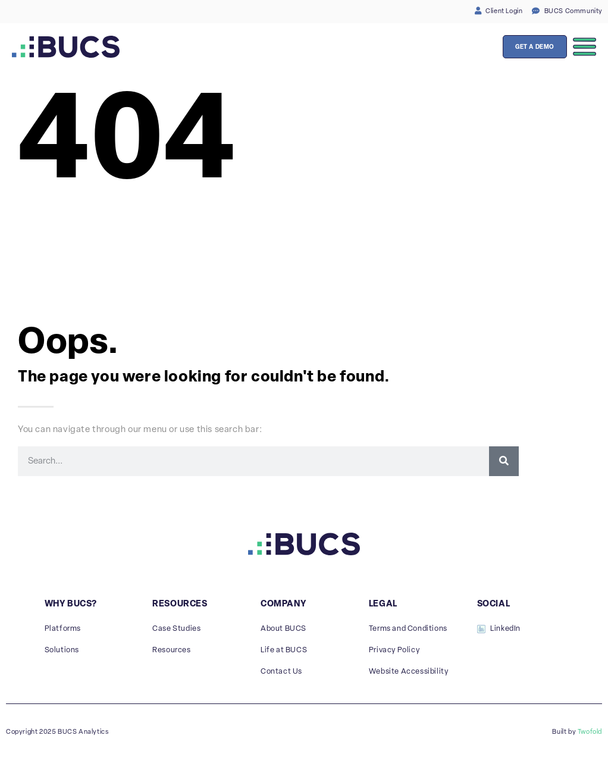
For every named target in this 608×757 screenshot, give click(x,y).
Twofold (590, 732)
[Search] (504, 461)
